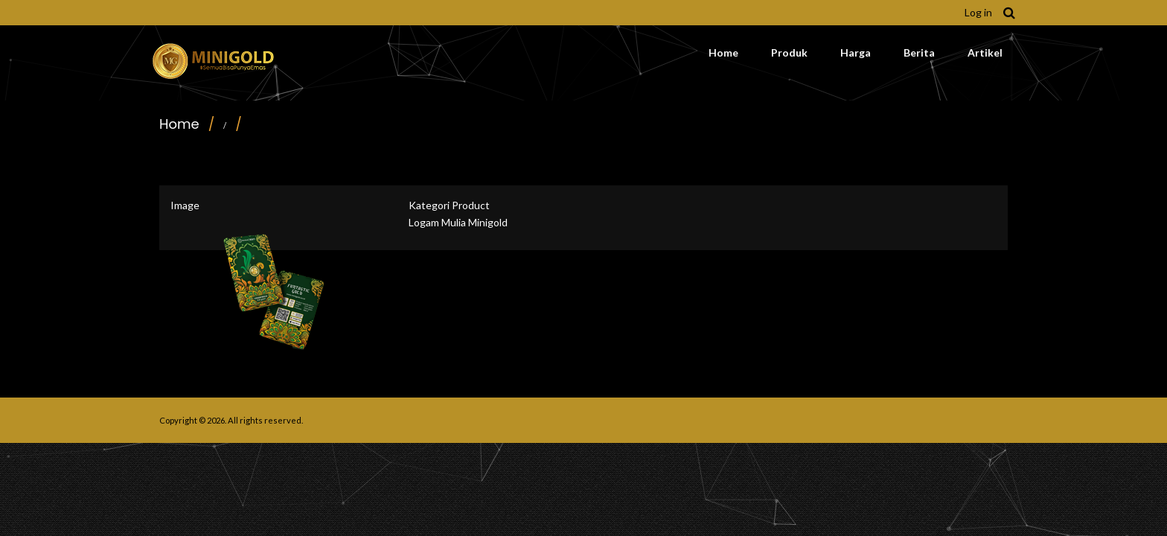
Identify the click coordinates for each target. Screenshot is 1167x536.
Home (723, 52)
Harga (855, 52)
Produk (789, 52)
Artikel (985, 52)
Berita (919, 52)
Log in (978, 12)
